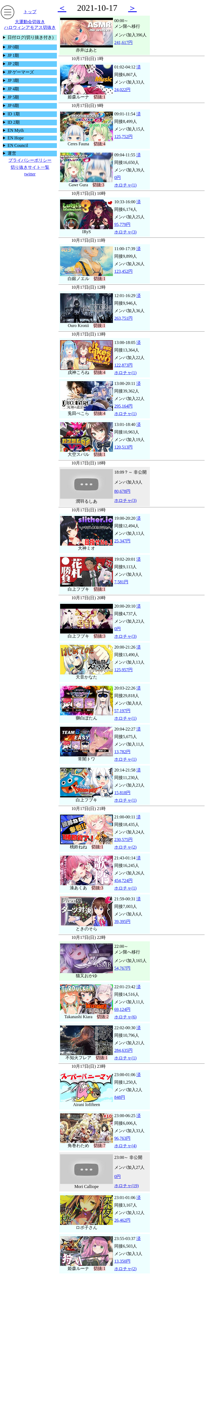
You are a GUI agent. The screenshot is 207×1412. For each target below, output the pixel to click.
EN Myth (16, 130)
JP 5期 (13, 97)
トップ (29, 11)
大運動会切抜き (30, 21)
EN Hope (16, 138)
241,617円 (123, 42)
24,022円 (122, 89)
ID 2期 (14, 122)
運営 (12, 153)
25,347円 (122, 541)
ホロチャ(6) (125, 1017)
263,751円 (123, 318)
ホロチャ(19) (126, 1185)
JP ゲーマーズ (21, 72)
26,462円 (122, 1220)
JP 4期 (13, 89)
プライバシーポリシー (29, 160)
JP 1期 (13, 55)
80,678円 (122, 491)
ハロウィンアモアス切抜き (30, 27)
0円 (117, 177)
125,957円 (123, 669)
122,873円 (123, 365)
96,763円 (122, 1138)
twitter (30, 174)
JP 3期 (13, 80)
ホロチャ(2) (125, 847)
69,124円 (122, 1009)
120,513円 (123, 447)
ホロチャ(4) (125, 1146)
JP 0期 (13, 47)
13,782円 (122, 751)
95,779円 (122, 224)
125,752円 (123, 136)
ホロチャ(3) (125, 232)
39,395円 (122, 921)
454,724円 (123, 880)
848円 (119, 1097)
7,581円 (121, 582)
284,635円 (123, 1050)
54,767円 (122, 968)
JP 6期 (13, 105)
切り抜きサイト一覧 (30, 167)
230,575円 (123, 839)
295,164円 (123, 406)
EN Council (18, 145)
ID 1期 (14, 114)
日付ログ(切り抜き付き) (31, 37)
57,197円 (122, 710)
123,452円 (123, 271)
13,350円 (122, 1261)
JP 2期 (13, 63)
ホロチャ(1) (125, 185)
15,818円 (122, 792)
